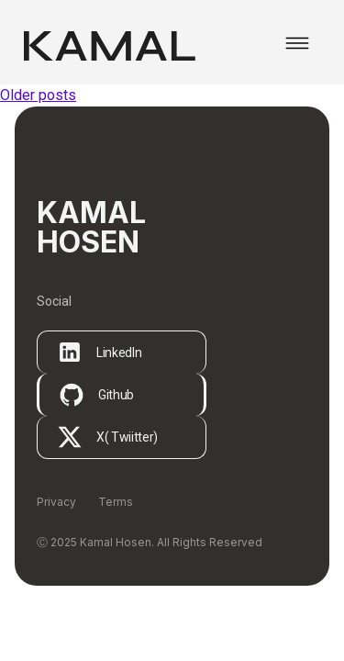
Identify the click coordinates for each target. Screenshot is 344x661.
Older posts (38, 95)
